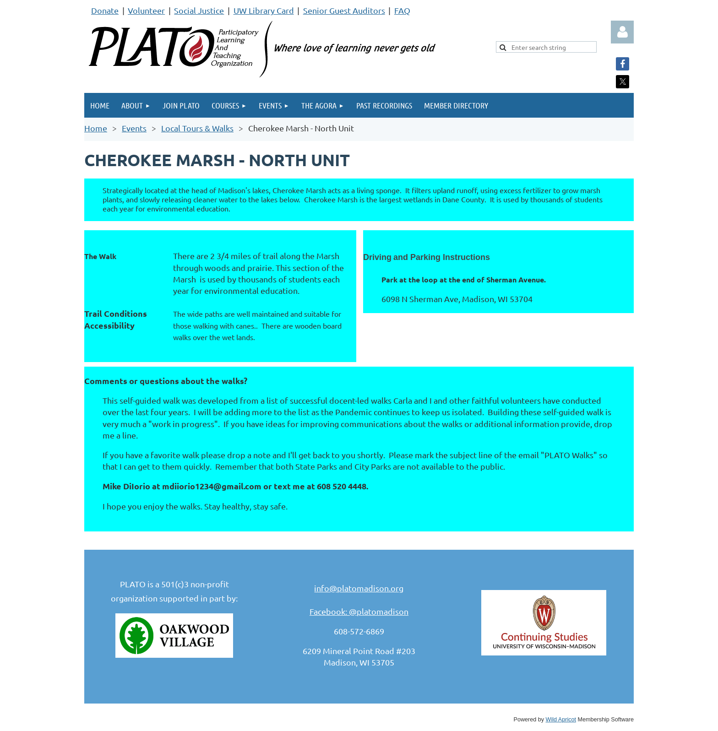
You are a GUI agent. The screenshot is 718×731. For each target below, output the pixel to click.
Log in (622, 32)
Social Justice (199, 10)
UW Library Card (264, 10)
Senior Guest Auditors (344, 10)
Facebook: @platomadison (359, 611)
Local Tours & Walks (197, 128)
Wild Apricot (561, 719)
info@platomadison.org (358, 588)
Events (134, 128)
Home (95, 128)
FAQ (402, 10)
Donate (105, 10)
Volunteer (146, 10)
